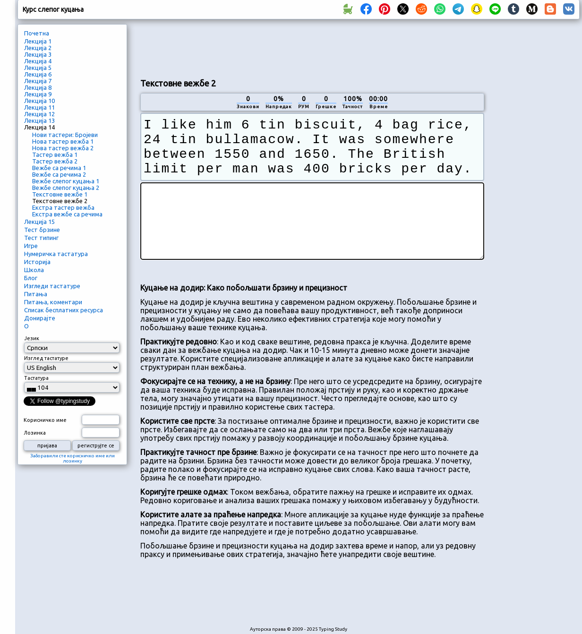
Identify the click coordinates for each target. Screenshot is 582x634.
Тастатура (36, 378)
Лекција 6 (37, 74)
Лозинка (35, 433)
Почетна (36, 33)
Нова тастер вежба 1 (63, 141)
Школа (34, 269)
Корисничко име (45, 420)
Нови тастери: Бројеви (65, 134)
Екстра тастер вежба (63, 207)
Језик (31, 338)
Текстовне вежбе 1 (59, 194)
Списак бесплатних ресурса (63, 310)
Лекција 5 (37, 67)
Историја (37, 261)
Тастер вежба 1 (54, 154)
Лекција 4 (37, 61)
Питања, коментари (53, 302)
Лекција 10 (39, 100)
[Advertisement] (312, 47)
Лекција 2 (37, 47)
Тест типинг (41, 237)
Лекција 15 (39, 221)
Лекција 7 (37, 80)
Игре (31, 245)
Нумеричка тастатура (56, 253)
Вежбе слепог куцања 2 (65, 187)
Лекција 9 (37, 94)
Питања (35, 294)
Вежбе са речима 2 (59, 174)
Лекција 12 (39, 114)
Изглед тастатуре (46, 358)
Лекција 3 (37, 54)
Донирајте (39, 318)
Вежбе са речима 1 (59, 167)
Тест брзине (42, 229)
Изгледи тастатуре (52, 286)
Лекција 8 (37, 87)
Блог (30, 277)
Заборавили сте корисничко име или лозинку (72, 458)
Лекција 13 (39, 120)
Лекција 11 (39, 107)
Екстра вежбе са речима (67, 214)
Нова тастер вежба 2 (63, 148)
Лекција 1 (37, 41)
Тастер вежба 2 (54, 161)
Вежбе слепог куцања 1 (65, 181)
